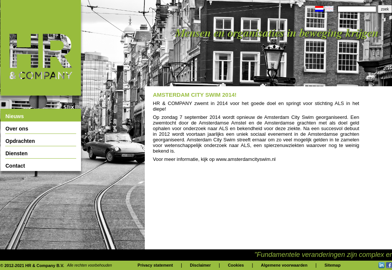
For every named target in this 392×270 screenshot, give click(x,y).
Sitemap (332, 265)
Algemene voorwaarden (284, 265)
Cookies (236, 265)
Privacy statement (155, 265)
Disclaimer (200, 265)
